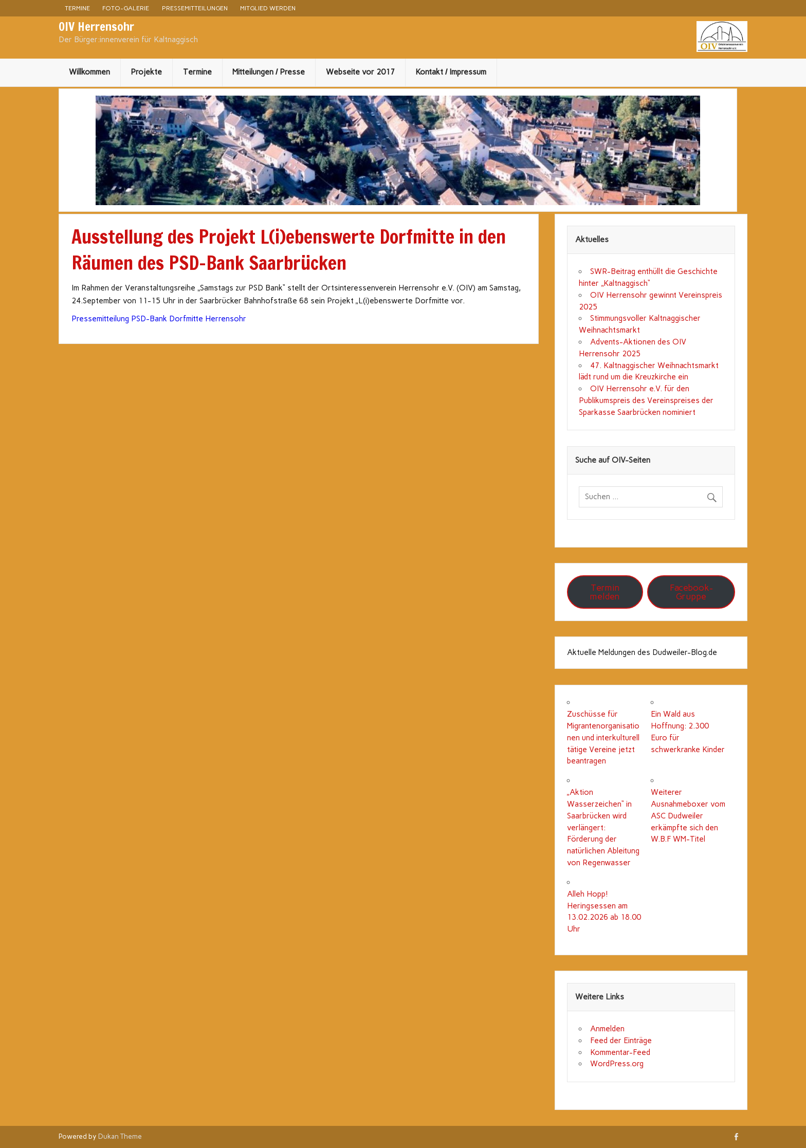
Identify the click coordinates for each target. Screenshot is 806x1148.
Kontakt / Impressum (450, 72)
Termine (77, 8)
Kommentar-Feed (620, 1052)
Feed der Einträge (621, 1040)
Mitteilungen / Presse (268, 72)
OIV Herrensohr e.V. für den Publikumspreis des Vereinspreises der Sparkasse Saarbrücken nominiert (646, 400)
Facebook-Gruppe (691, 592)
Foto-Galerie (125, 8)
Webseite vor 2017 (360, 72)
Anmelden (607, 1028)
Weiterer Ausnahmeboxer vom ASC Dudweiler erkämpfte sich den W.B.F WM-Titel (688, 816)
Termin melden (604, 592)
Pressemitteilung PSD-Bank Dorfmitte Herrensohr (158, 318)
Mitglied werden (268, 8)
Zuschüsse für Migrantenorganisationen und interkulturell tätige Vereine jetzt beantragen (603, 737)
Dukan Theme (120, 1136)
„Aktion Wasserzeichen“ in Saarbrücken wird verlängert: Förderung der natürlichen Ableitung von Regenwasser (603, 827)
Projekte (146, 72)
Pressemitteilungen (195, 8)
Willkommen (89, 72)
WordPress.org (617, 1063)
